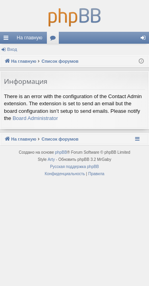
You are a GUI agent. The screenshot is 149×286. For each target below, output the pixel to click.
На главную (29, 38)
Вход (12, 49)
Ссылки (7, 39)
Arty (51, 159)
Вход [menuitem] (145, 39)
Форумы (54, 39)
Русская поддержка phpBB (74, 166)
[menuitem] (65, 174)
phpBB (61, 152)
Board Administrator (35, 118)
